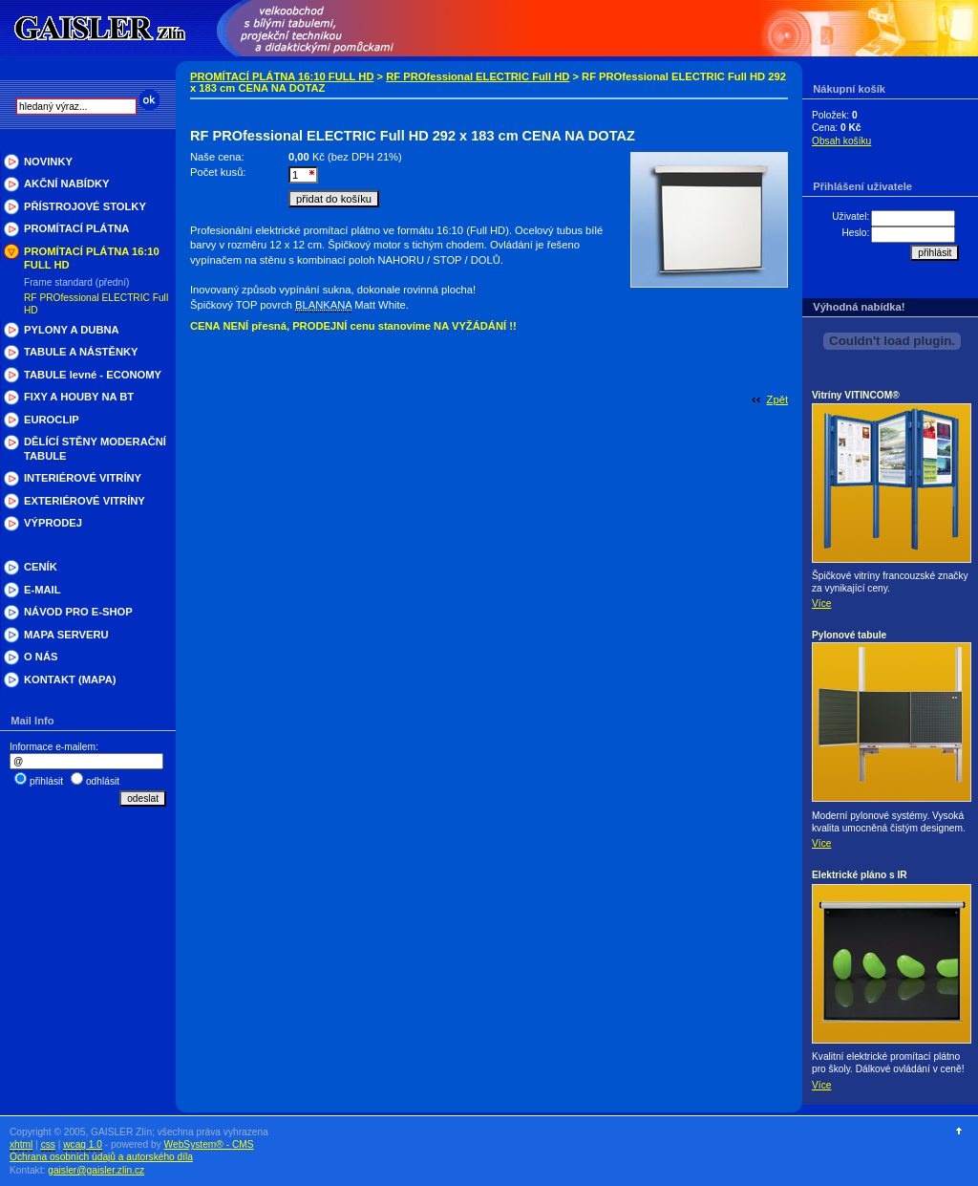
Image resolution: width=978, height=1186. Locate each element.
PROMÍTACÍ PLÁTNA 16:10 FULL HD (281, 76)
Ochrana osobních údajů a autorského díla (101, 1157)
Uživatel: (850, 216)
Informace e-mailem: (54, 747)
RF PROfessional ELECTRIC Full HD (477, 76)
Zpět (777, 399)
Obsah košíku (841, 141)
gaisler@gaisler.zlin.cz (96, 1170)
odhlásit (102, 781)
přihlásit (46, 781)
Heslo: (855, 232)
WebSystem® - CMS (209, 1144)
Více (821, 603)
